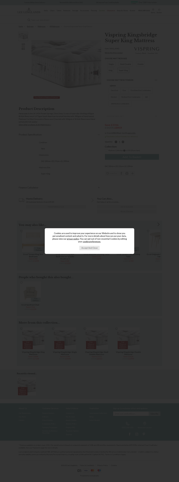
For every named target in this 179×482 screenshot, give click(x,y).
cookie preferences (91, 241)
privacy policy (73, 239)
